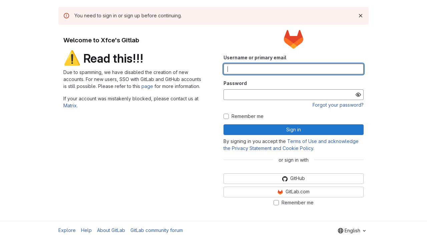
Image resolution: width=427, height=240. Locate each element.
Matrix (70, 105)
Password (235, 83)
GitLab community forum (156, 230)
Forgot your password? (338, 105)
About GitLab (111, 230)
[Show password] (358, 94)
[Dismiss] (361, 16)
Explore (67, 230)
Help (86, 230)
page (147, 86)
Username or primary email (255, 57)
